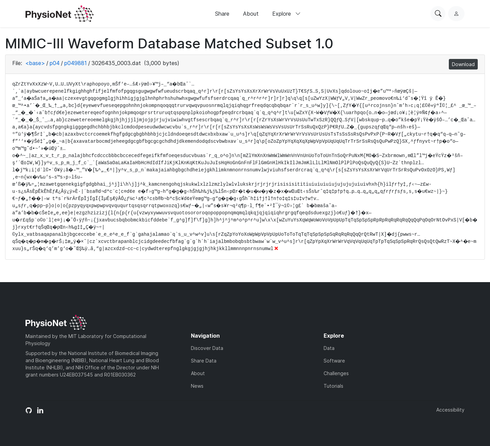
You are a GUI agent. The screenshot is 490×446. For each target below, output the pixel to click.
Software (334, 361)
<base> (35, 63)
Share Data (203, 361)
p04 (55, 63)
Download (463, 64)
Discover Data (207, 348)
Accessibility (450, 410)
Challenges (336, 373)
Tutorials (333, 386)
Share (222, 13)
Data (329, 348)
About (251, 13)
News (197, 386)
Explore (286, 13)
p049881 (75, 63)
